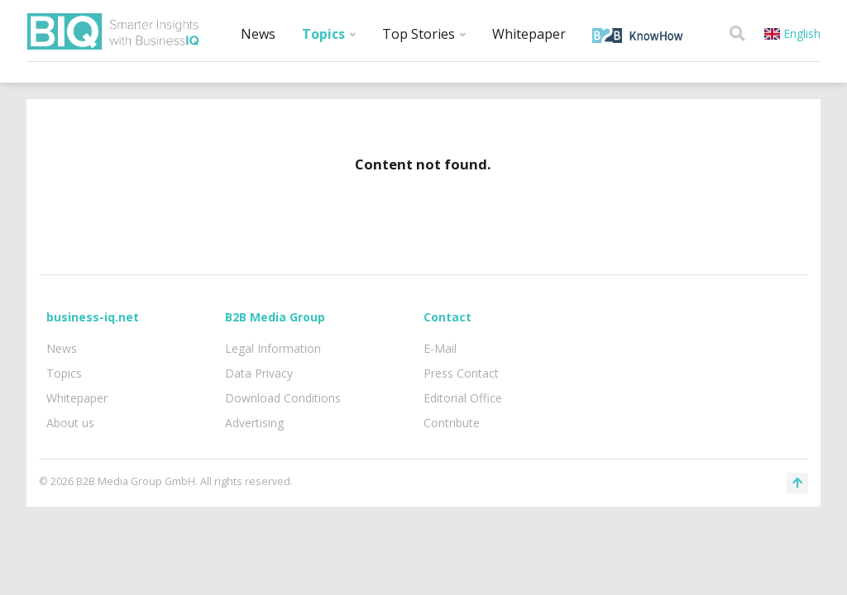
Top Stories (424, 34)
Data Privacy (259, 373)
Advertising (254, 423)
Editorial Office (463, 398)
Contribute (452, 423)
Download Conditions (283, 398)
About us (70, 423)
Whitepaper (529, 34)
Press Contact (461, 373)
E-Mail (440, 348)
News (258, 34)
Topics (329, 34)
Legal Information (273, 348)
